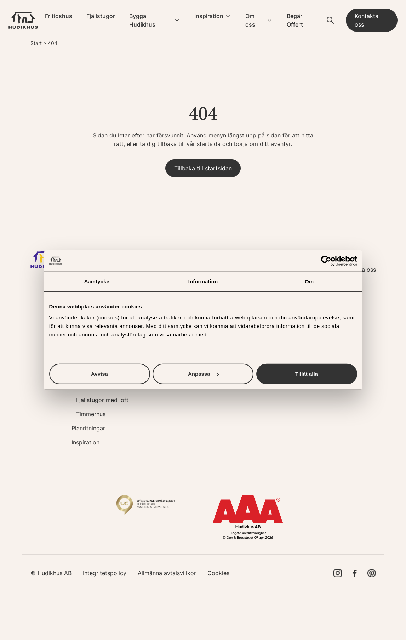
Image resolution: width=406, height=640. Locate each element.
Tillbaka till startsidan (203, 168)
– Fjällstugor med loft (100, 399)
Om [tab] (309, 281)
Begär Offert (295, 20)
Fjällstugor (100, 15)
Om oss (250, 20)
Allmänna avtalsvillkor (167, 573)
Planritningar (88, 428)
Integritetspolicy (104, 573)
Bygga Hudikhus (142, 20)
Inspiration (208, 15)
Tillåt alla (306, 374)
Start (36, 43)
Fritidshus (58, 15)
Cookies (218, 573)
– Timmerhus (88, 414)
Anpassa (203, 374)
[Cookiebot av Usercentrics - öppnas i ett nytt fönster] (326, 260)
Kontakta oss (366, 20)
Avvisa (99, 374)
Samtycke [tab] (96, 281)
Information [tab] (203, 281)
